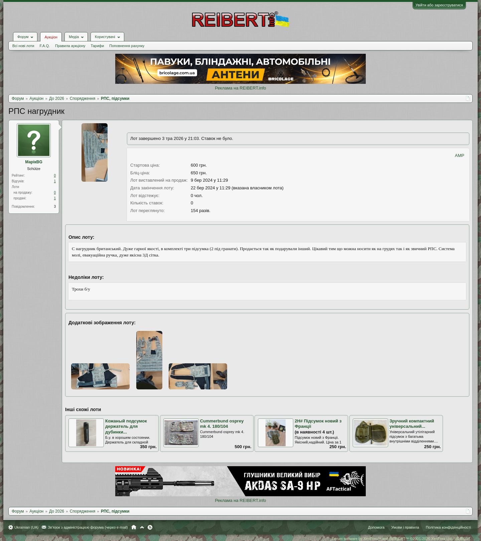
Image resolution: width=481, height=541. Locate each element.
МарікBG (33, 162)
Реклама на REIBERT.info (240, 88)
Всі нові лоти (23, 46)
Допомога (376, 527)
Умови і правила (405, 527)
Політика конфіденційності (448, 527)
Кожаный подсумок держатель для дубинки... (126, 426)
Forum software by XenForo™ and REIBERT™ (401, 539)
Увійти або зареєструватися (439, 5)
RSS (150, 527)
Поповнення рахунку (126, 46)
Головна (133, 527)
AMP (459, 155)
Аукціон (50, 37)
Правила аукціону (70, 46)
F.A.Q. (44, 46)
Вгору (142, 527)
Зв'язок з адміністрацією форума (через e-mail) (88, 527)
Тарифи (97, 46)
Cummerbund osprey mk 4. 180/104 (222, 423)
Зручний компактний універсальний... (411, 423)
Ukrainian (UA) (26, 527)
